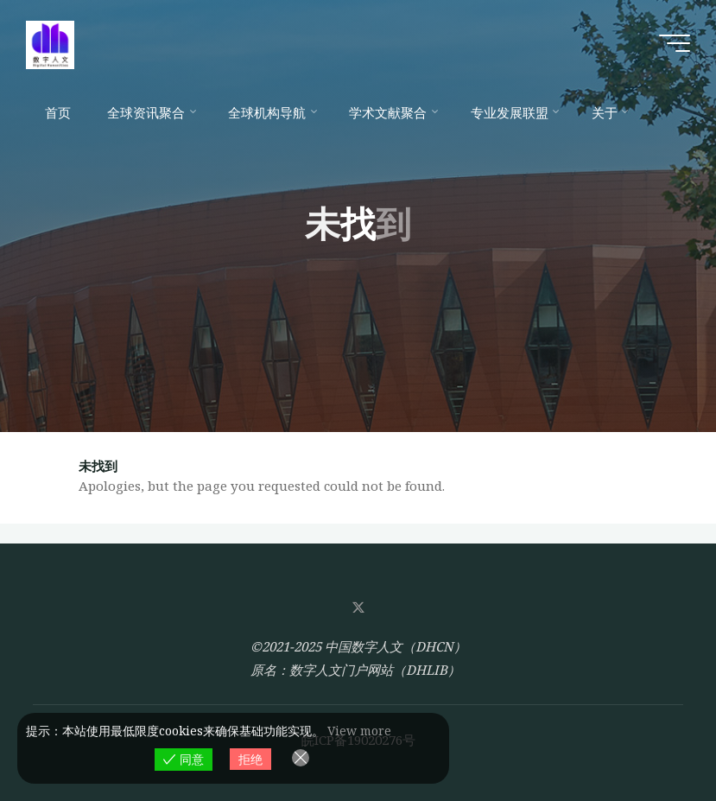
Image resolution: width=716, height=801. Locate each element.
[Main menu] (674, 43)
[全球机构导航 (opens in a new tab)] (270, 112)
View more (359, 730)
